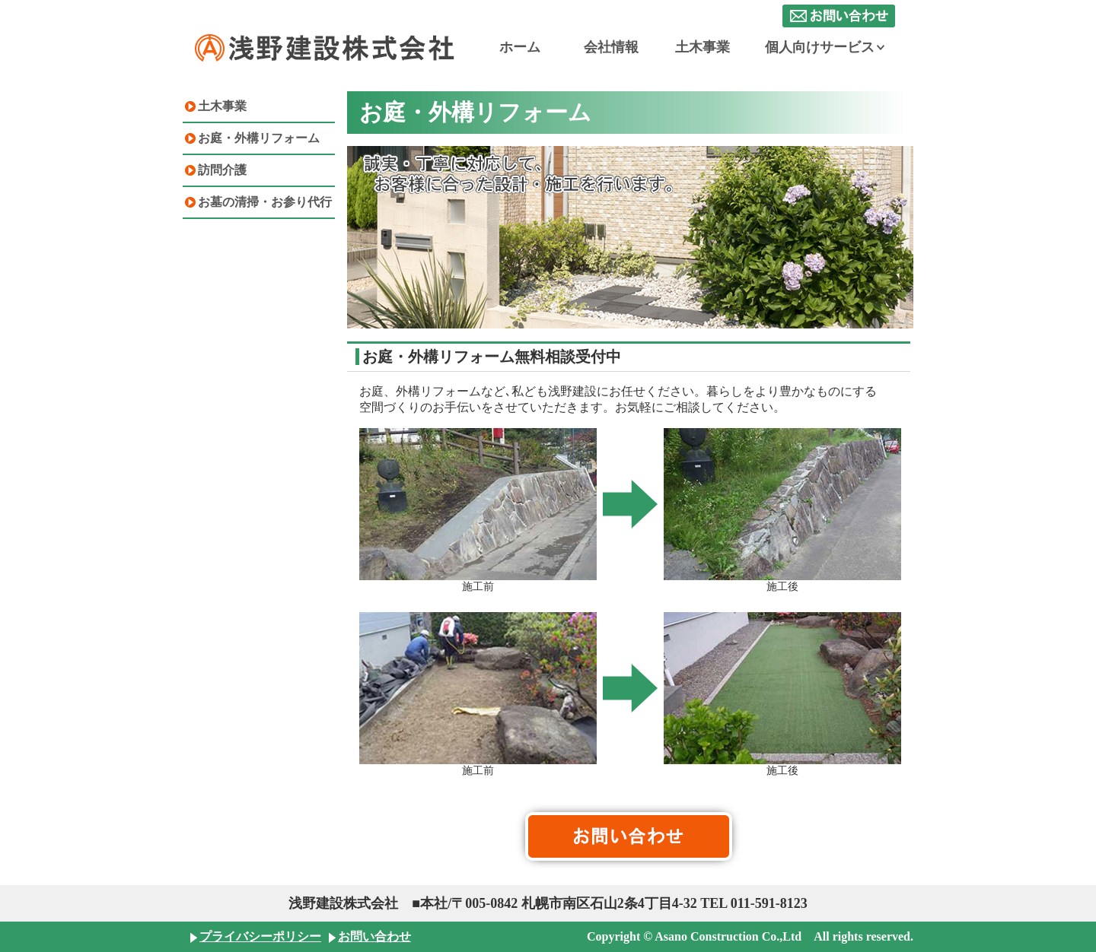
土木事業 (702, 47)
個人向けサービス (824, 47)
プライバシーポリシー (260, 936)
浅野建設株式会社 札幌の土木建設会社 (326, 48)
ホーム (519, 47)
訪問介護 (222, 169)
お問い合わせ (838, 16)
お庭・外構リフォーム (259, 138)
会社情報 (611, 47)
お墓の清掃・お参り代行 (265, 201)
